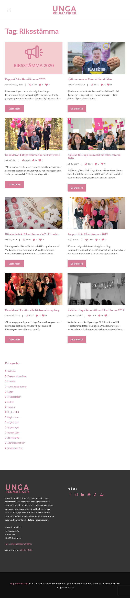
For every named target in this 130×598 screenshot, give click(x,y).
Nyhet (10, 401)
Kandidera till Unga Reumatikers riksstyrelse (26, 156)
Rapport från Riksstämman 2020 (26, 79)
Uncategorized (15, 447)
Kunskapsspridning (17, 386)
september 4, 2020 (76, 84)
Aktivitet (12, 371)
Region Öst (13, 422)
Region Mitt (13, 412)
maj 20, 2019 (73, 239)
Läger (10, 391)
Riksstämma (13, 437)
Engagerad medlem (17, 376)
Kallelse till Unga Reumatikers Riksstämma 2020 (95, 156)
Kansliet (11, 381)
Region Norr (13, 417)
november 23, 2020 (14, 84)
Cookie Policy (26, 549)
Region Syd (13, 427)
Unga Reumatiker (19, 583)
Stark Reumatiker (16, 442)
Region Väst (13, 432)
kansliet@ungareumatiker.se (18, 543)
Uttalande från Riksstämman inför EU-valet (33, 234)
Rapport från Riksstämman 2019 (89, 234)
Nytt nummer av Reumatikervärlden (91, 79)
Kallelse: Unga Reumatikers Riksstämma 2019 (93, 311)
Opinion (11, 406)
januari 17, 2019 (12, 315)
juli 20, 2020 (10, 163)
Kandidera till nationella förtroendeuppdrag (33, 310)
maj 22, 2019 (11, 239)
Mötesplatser (14, 396)
